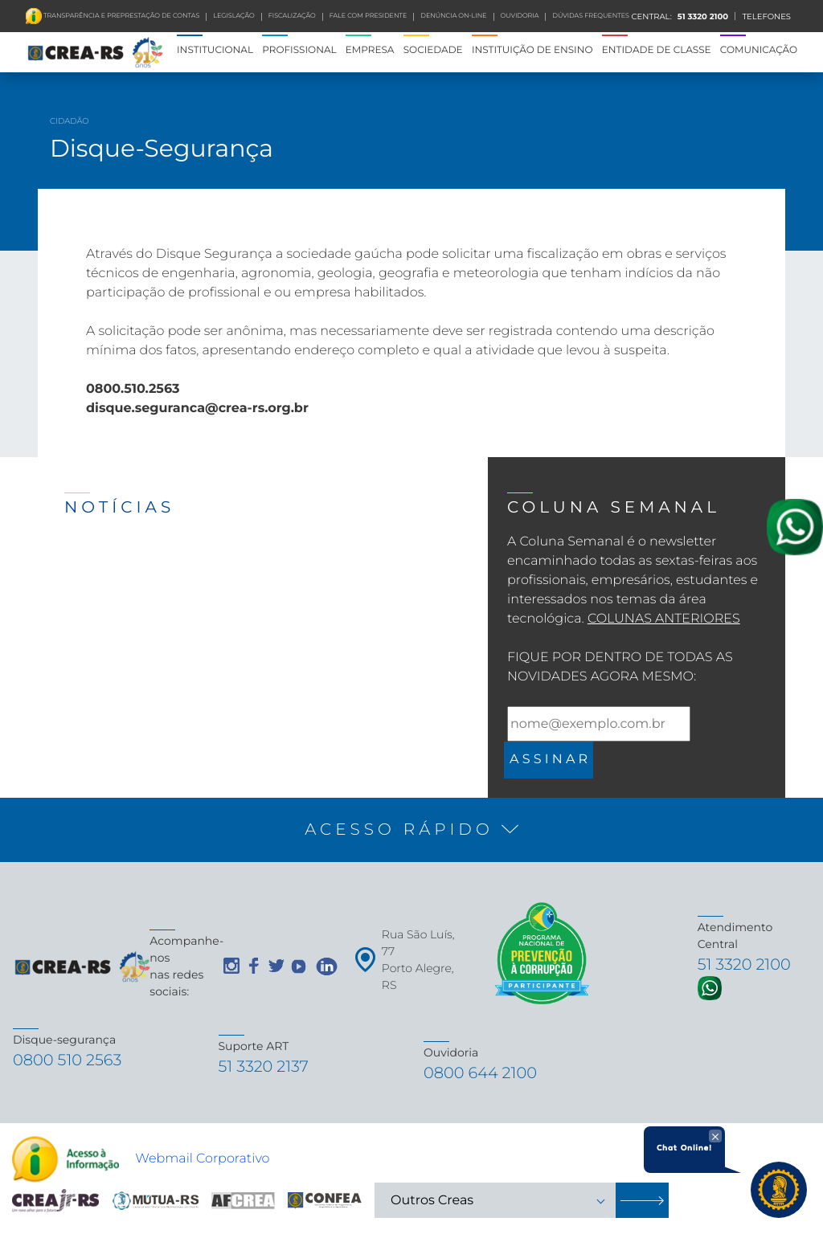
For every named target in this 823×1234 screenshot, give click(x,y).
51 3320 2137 (270, 1068)
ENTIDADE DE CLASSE (656, 50)
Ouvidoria (520, 16)
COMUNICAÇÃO (758, 50)
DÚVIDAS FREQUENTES (590, 16)
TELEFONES (766, 16)
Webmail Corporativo (202, 1162)
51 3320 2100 (701, 16)
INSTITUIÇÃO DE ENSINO (532, 50)
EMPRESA (370, 50)
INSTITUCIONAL (215, 50)
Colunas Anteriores (664, 619)
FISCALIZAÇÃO (292, 16)
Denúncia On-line (453, 16)
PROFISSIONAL (299, 50)
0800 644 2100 (488, 1074)
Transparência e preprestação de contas (120, 16)
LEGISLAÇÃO (233, 16)
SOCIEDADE (433, 50)
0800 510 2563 (74, 1062)
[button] (411, 830)
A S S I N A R (549, 759)
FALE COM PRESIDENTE (368, 16)
